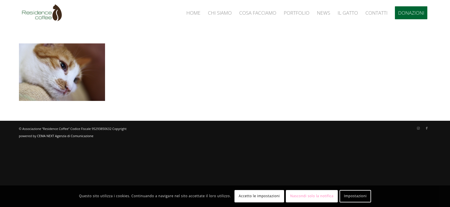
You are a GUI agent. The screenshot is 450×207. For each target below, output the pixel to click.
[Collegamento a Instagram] (418, 128)
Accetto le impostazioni (259, 195)
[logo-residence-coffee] (42, 13)
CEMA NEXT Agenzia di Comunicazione (65, 136)
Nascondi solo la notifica (311, 195)
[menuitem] (193, 13)
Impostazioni (355, 195)
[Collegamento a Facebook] (426, 128)
